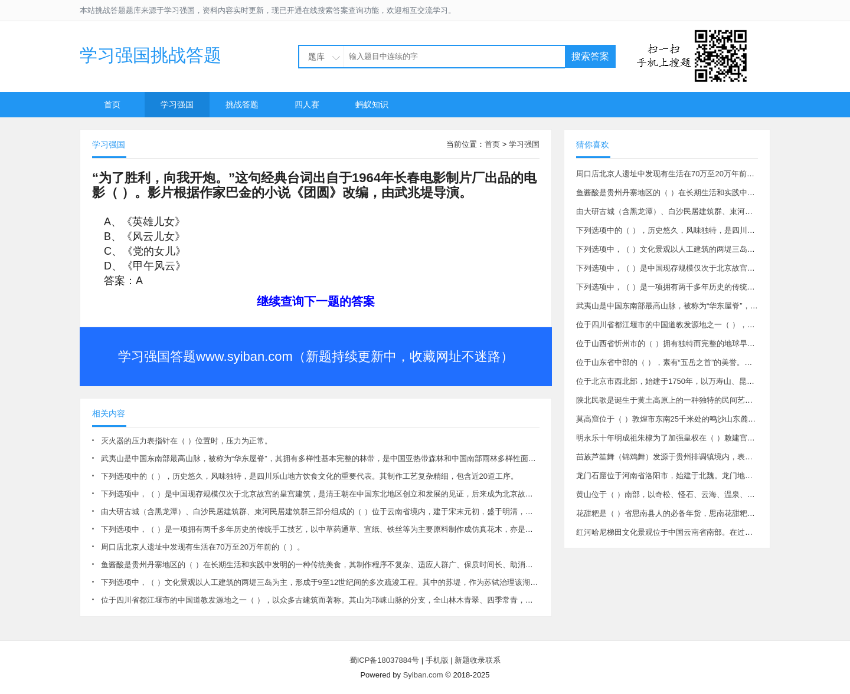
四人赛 (307, 104)
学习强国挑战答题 (150, 55)
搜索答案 (590, 56)
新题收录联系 (478, 660)
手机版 (437, 660)
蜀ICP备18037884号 (384, 660)
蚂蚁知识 (371, 104)
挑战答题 (242, 104)
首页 (112, 104)
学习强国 (177, 104)
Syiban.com (423, 674)
